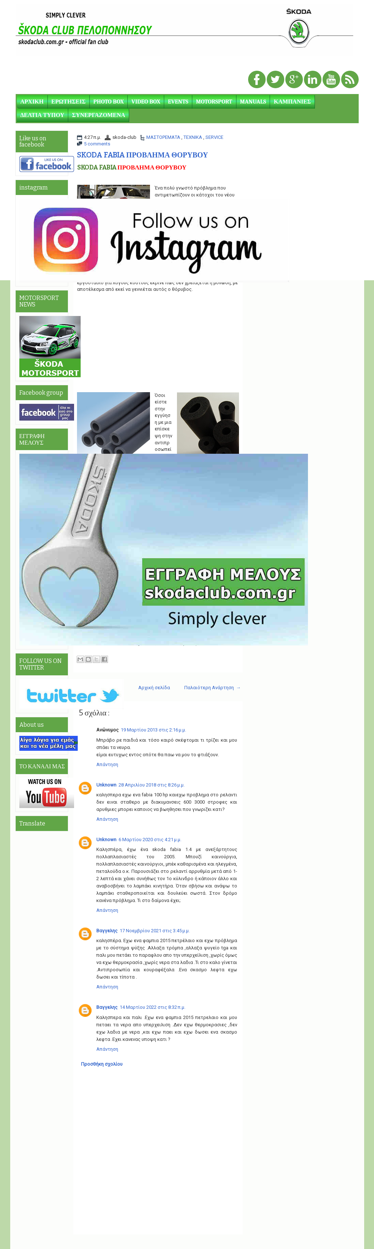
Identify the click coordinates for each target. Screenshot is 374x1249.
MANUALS (253, 101)
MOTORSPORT (214, 101)
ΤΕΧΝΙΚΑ (193, 137)
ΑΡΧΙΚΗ (32, 101)
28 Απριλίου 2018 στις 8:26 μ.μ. (152, 785)
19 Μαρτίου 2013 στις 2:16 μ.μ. (153, 730)
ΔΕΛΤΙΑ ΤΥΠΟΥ (42, 115)
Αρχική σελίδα (154, 687)
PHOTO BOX (108, 101)
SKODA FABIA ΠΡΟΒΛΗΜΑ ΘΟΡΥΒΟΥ (142, 155)
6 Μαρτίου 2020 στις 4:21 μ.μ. (150, 839)
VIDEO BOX (145, 101)
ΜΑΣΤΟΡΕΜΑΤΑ (163, 137)
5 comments (97, 144)
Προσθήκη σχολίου (102, 1064)
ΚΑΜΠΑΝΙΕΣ (292, 101)
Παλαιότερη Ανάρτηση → (212, 687)
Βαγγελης (106, 930)
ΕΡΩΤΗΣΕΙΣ (68, 101)
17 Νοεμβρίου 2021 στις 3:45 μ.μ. (155, 930)
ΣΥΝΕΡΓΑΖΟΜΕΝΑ (98, 115)
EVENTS (178, 101)
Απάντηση (107, 764)
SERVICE (214, 137)
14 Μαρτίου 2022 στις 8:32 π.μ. (152, 1007)
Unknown (106, 785)
